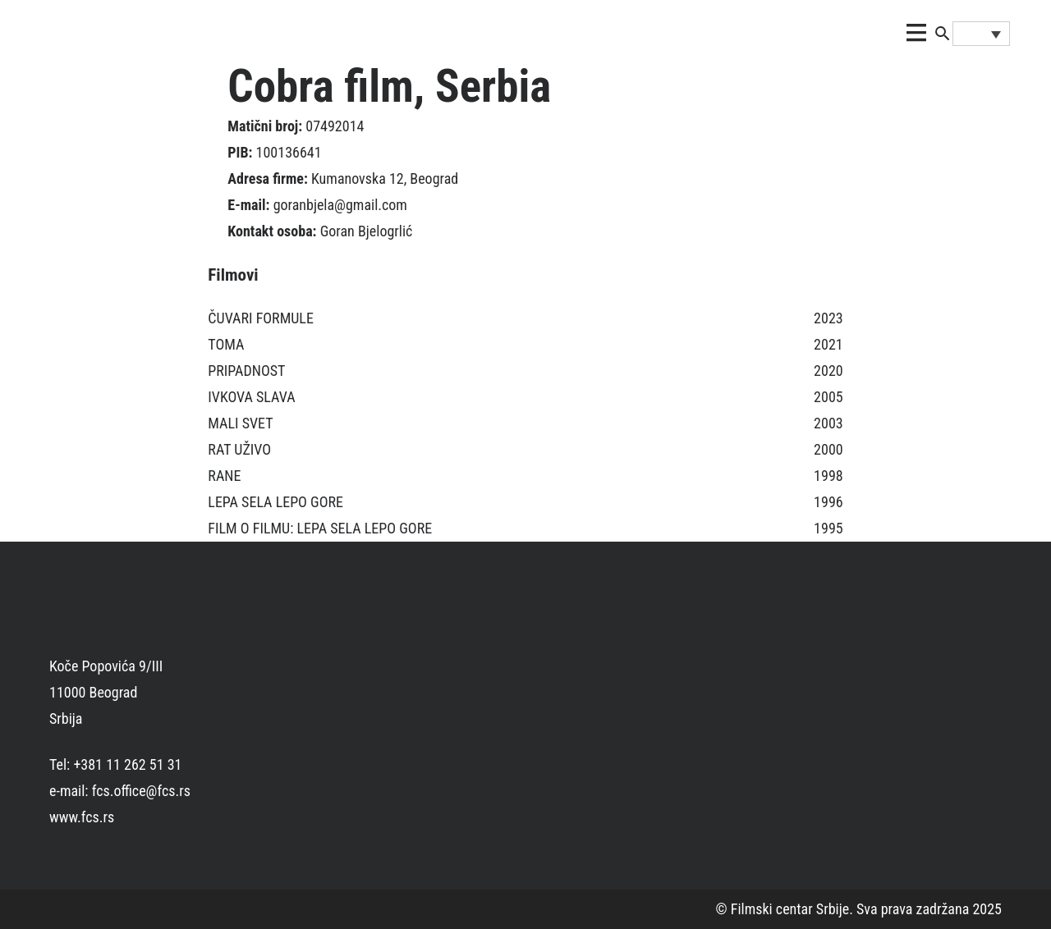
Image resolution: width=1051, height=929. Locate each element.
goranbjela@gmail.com (340, 204)
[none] (981, 33)
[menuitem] (981, 33)
